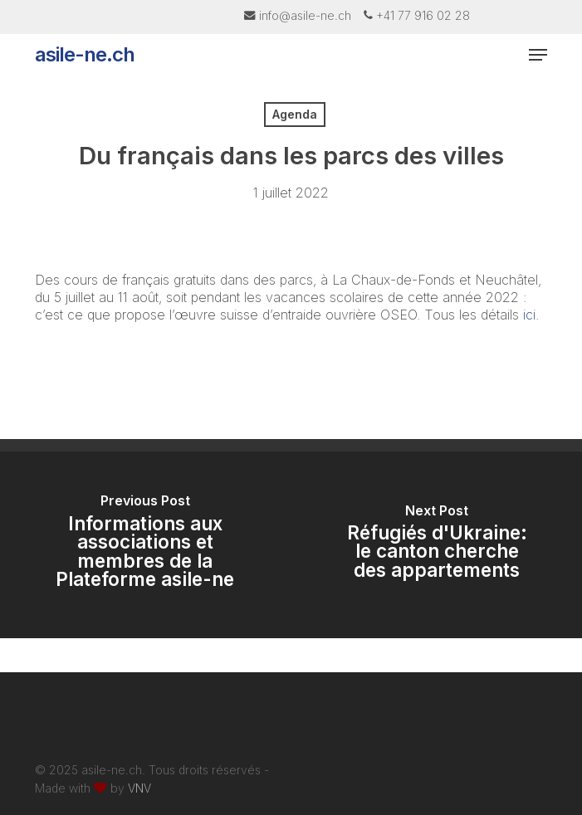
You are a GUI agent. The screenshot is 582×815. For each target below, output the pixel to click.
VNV (139, 788)
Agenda (294, 114)
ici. (531, 314)
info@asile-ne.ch (305, 15)
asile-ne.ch (84, 55)
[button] (538, 54)
